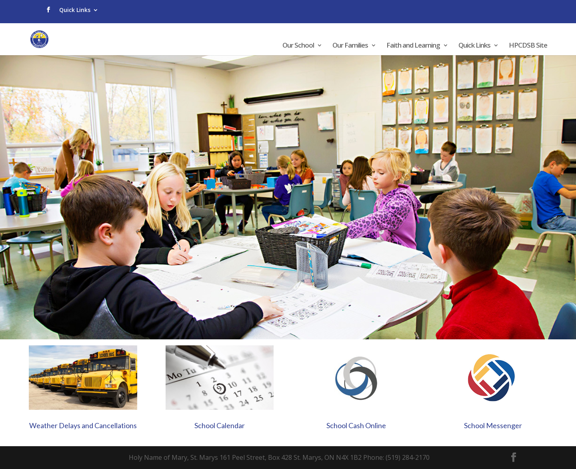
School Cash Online (356, 425)
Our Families (350, 46)
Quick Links (74, 10)
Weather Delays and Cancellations (83, 425)
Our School (298, 46)
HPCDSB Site (528, 46)
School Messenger (493, 425)
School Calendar (219, 425)
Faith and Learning (413, 46)
